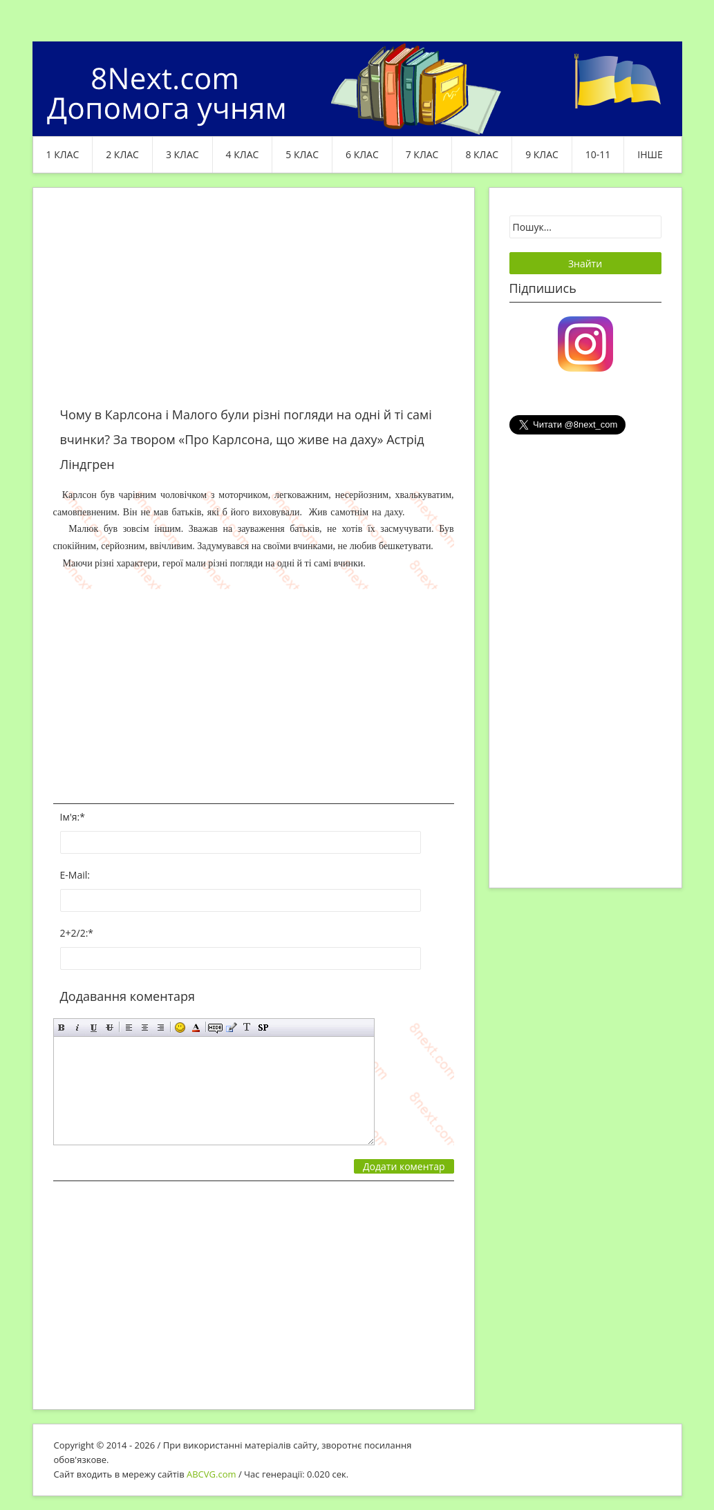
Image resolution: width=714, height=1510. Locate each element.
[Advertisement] (253, 305)
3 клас (182, 154)
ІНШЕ (649, 154)
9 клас (541, 154)
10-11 (598, 154)
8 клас (481, 154)
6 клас (362, 154)
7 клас (422, 154)
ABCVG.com (211, 1474)
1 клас (62, 154)
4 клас (242, 154)
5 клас (302, 154)
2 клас (122, 154)
